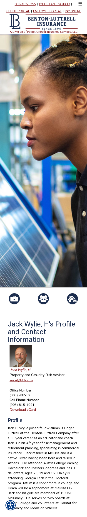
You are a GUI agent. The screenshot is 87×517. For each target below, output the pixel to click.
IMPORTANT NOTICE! (54, 4)
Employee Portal (47, 11)
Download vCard (23, 409)
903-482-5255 (25, 4)
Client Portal (18, 11)
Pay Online (73, 11)
